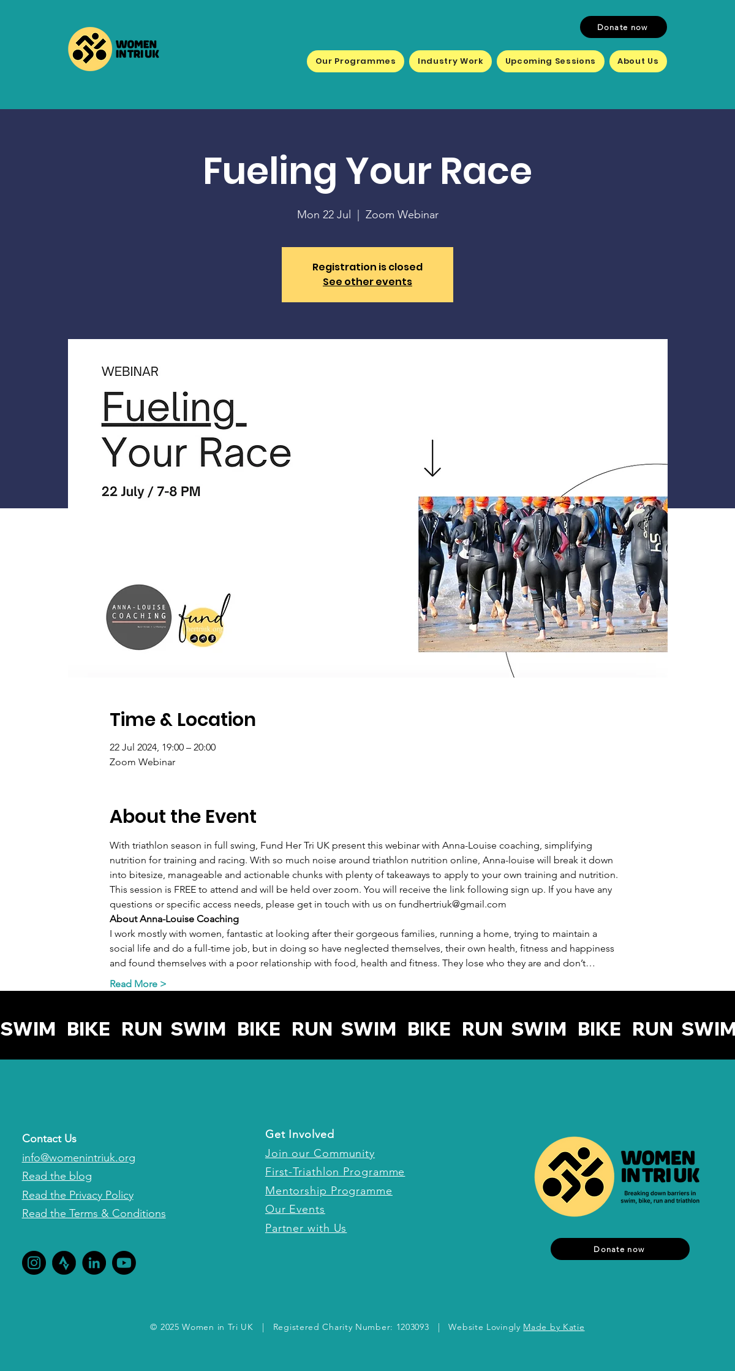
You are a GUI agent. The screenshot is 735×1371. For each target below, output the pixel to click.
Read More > (138, 984)
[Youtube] (124, 1263)
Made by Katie (553, 1326)
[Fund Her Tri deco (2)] (64, 1263)
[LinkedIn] (94, 1263)
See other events (367, 282)
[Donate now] (623, 27)
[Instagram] (34, 1263)
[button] (355, 61)
